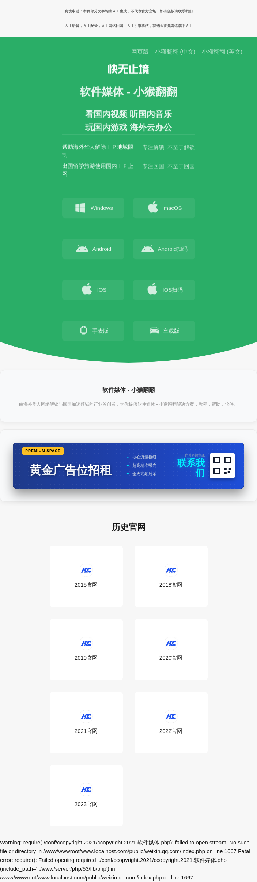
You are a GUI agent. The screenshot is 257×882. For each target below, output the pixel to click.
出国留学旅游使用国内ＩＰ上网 (97, 171)
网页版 (140, 52)
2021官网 (86, 722)
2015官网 (86, 576)
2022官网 (170, 722)
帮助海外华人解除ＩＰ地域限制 (97, 152)
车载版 (163, 331)
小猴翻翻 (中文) (175, 52)
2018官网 (170, 576)
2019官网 (86, 649)
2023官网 (86, 795)
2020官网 (170, 649)
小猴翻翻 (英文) (222, 52)
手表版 (93, 331)
